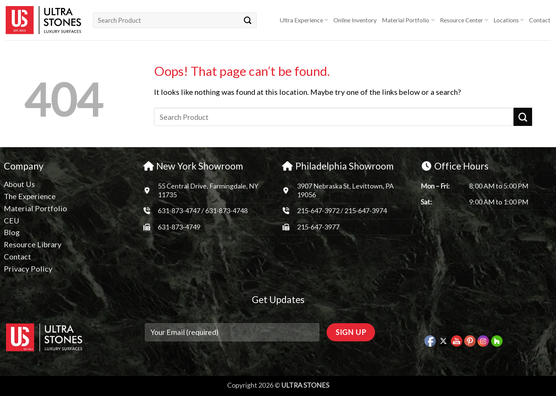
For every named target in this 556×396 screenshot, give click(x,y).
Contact (539, 20)
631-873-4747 (179, 210)
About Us (19, 184)
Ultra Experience (304, 20)
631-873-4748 (226, 210)
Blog (12, 232)
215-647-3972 (319, 210)
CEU (11, 220)
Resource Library (32, 244)
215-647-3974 (365, 210)
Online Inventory (355, 20)
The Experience (30, 196)
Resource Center (464, 20)
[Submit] (248, 20)
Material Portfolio (408, 20)
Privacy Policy (28, 268)
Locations (508, 20)
